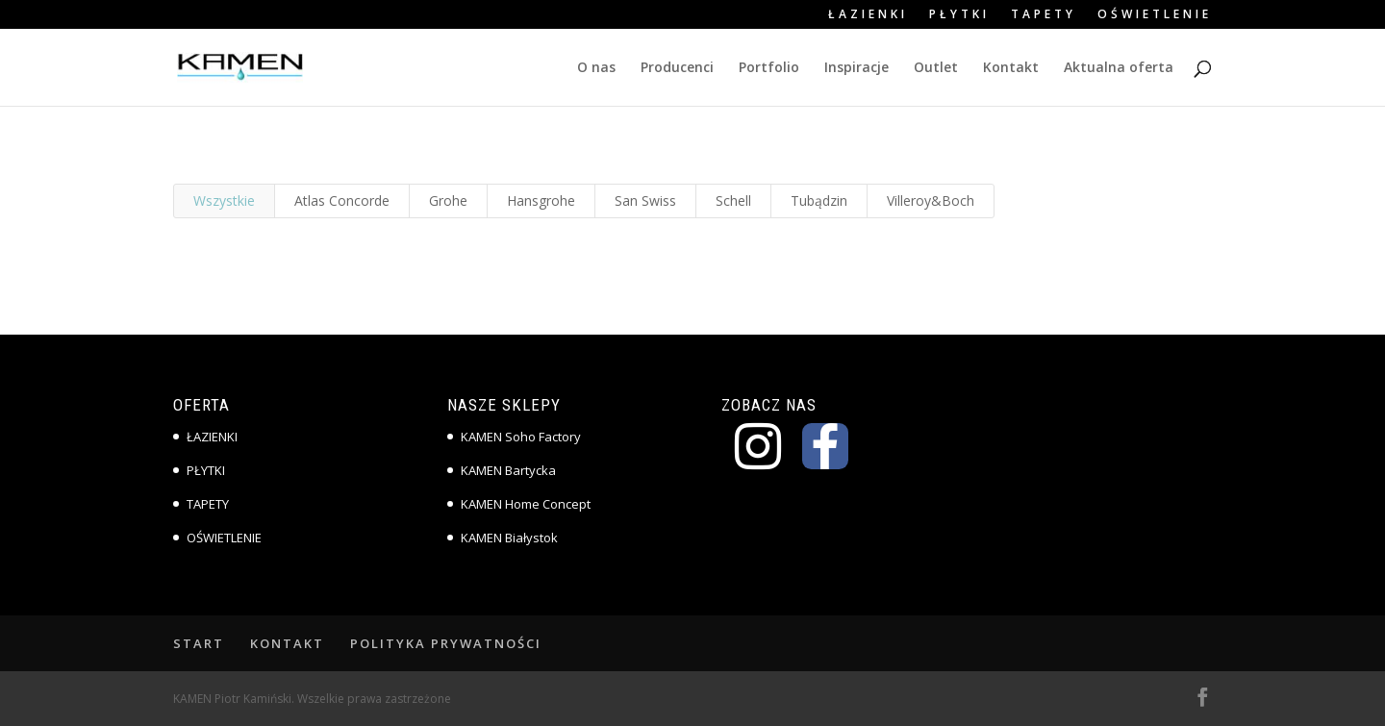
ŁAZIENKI (868, 15)
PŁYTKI (959, 15)
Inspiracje (856, 68)
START (198, 643)
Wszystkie (224, 200)
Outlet (936, 68)
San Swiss (645, 200)
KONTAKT (287, 643)
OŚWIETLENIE (1154, 15)
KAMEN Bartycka (508, 470)
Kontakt (1011, 68)
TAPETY (1043, 15)
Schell (733, 200)
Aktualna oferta (1118, 68)
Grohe (448, 200)
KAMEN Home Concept (526, 504)
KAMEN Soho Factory (521, 436)
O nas (596, 68)
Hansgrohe (541, 200)
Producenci (677, 68)
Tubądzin (819, 200)
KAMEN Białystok (509, 537)
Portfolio (769, 68)
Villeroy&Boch (930, 200)
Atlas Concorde (342, 200)
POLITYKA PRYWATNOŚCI (445, 643)
